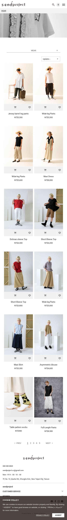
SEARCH (53, 5)
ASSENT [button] (58, 515)
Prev (18, 443)
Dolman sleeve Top (18, 239)
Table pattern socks (18, 427)
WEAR (13, 4)
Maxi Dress (49, 176)
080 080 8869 (8, 466)
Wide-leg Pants (48, 113)
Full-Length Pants (48, 427)
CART (58, 5)
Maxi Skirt (18, 365)
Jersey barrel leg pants (18, 113)
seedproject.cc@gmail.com (13, 470)
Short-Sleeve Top (48, 239)
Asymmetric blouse (48, 365)
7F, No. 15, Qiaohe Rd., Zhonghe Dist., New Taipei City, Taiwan (26, 479)
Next (48, 443)
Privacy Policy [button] (42, 515)
